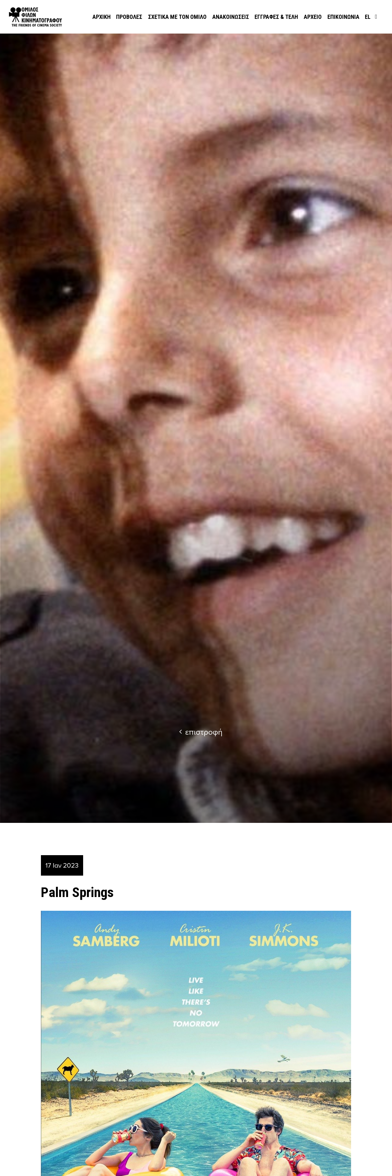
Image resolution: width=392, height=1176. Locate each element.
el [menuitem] (368, 16)
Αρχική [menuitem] (101, 16)
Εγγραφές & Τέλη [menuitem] (276, 16)
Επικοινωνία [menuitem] (343, 16)
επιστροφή (201, 731)
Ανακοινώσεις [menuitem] (230, 16)
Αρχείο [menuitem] (313, 16)
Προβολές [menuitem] (129, 16)
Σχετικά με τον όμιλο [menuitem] (177, 16)
